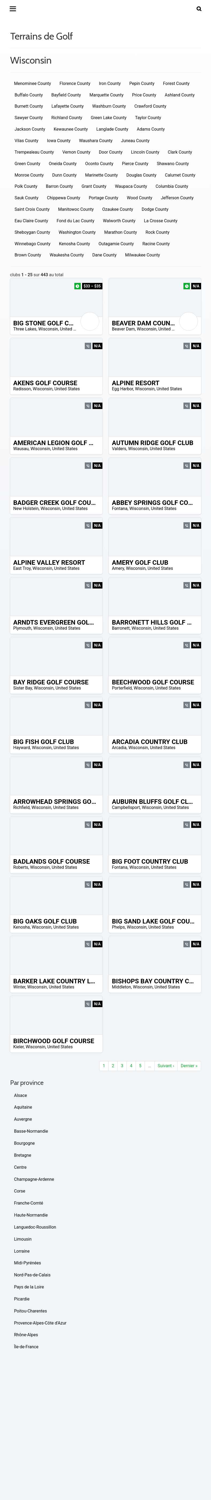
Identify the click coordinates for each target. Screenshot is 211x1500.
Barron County (59, 186)
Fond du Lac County (75, 220)
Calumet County (180, 175)
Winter (19, 986)
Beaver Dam (123, 329)
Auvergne (23, 1119)
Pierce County (135, 163)
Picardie (22, 1299)
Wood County (139, 197)
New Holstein (26, 508)
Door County (110, 152)
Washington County (77, 232)
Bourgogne (24, 1143)
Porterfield (122, 688)
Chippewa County (63, 197)
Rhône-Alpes (26, 1334)
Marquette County (106, 95)
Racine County (156, 243)
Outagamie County (116, 243)
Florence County (75, 83)
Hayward (21, 747)
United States (72, 329)
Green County (27, 163)
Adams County (151, 129)
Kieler (18, 1046)
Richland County (66, 117)
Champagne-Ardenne (34, 1179)
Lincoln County (145, 152)
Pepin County (141, 83)
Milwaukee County (142, 255)
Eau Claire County (31, 220)
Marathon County (120, 232)
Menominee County (32, 83)
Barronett (121, 628)
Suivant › (166, 1065)
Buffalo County (29, 95)
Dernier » (189, 1065)
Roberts (20, 867)
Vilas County (27, 140)
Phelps (118, 927)
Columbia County (172, 186)
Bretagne (22, 1155)
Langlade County (112, 129)
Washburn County (109, 106)
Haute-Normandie (31, 1215)
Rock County (157, 232)
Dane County (104, 255)
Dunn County (64, 175)
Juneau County (135, 140)
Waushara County (96, 140)
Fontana (120, 508)
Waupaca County (131, 186)
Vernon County (76, 152)
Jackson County (30, 129)
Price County (144, 95)
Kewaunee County (71, 129)
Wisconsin (48, 329)
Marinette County (101, 175)
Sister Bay (22, 688)
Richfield (21, 807)
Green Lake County (108, 117)
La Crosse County (160, 220)
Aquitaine (23, 1107)
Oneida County (62, 163)
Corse (19, 1191)
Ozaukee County (117, 209)
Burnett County (29, 106)
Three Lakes (25, 329)
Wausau (21, 448)
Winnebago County (33, 243)
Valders (119, 448)
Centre (20, 1167)
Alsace (20, 1095)
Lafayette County (67, 106)
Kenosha (21, 927)
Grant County (94, 186)
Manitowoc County (76, 209)
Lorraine (22, 1251)
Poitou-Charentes (30, 1311)
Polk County (26, 186)
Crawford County (150, 106)
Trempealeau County (34, 152)
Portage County (103, 197)
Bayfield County (66, 95)
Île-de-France (26, 1346)
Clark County (180, 152)
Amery (118, 568)
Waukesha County (67, 255)
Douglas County (141, 175)
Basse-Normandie (31, 1131)
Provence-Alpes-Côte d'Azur (40, 1323)
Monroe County (29, 175)
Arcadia (119, 747)
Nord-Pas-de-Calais (32, 1274)
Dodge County (155, 209)
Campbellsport (126, 807)
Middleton (121, 986)
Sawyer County (29, 117)
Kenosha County (74, 243)
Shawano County (173, 163)
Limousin (23, 1239)
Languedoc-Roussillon (35, 1227)
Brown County (28, 255)
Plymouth (22, 628)
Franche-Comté (28, 1203)
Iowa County (58, 140)
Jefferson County (177, 197)
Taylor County (148, 117)
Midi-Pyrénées (27, 1262)
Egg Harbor (122, 388)
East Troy (22, 568)
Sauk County (27, 197)
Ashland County (180, 95)
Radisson (22, 388)
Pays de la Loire (29, 1286)
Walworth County (119, 220)
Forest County (176, 83)
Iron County (110, 83)
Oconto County (99, 163)
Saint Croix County (32, 209)
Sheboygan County (32, 232)
